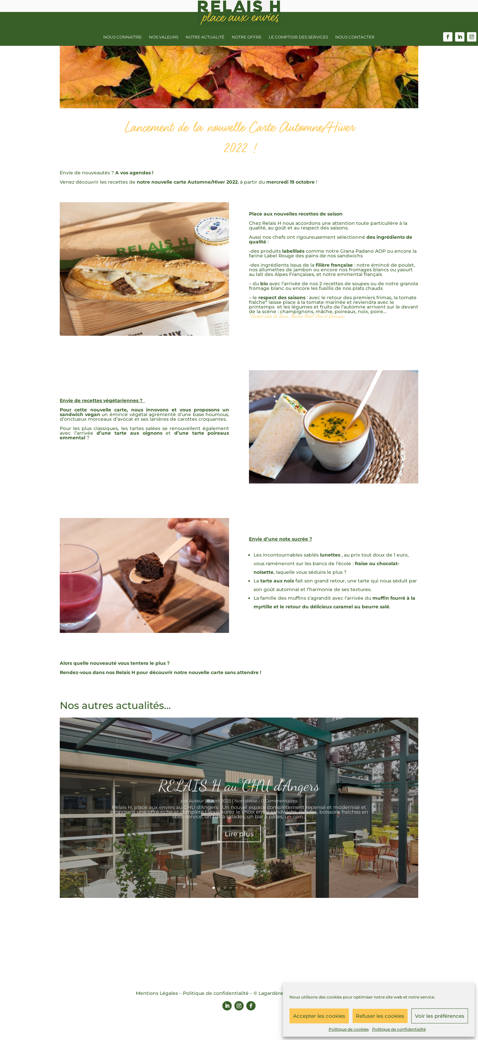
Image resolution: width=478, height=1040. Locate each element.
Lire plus (239, 844)
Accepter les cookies (319, 1016)
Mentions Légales (157, 993)
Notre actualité (205, 37)
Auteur (196, 810)
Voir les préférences (439, 1016)
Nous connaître (122, 37)
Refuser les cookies (380, 1016)
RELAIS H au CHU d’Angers (239, 795)
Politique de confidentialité (399, 1029)
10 (264, 888)
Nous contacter (354, 37)
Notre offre (247, 37)
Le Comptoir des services (298, 37)
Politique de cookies (349, 1029)
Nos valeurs (163, 37)
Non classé (246, 810)
